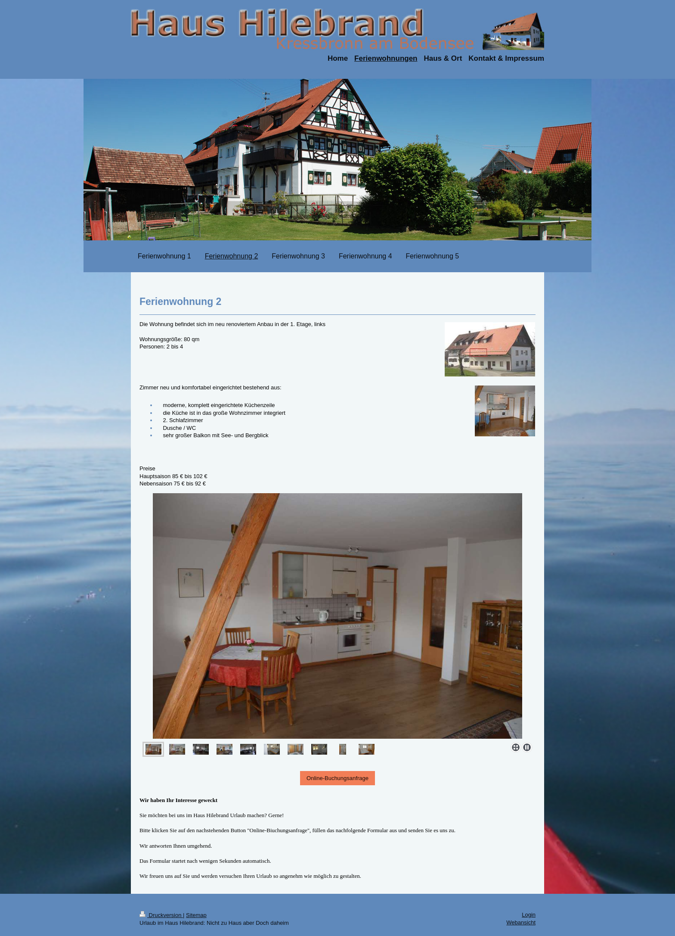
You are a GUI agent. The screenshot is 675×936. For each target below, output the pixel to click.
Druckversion (161, 915)
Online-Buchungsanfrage (337, 778)
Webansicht (521, 922)
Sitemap (196, 915)
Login (529, 914)
